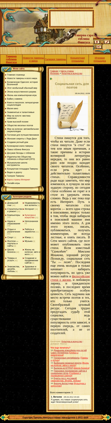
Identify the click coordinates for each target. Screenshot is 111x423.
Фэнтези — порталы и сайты (12, 243)
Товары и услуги (12, 259)
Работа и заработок (30, 230)
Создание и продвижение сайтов (31, 260)
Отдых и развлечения (13, 230)
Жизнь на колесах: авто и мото (32, 251)
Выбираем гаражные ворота (67, 363)
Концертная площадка (77, 59)
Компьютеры (13, 215)
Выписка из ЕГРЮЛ (63, 368)
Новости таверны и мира (33, 59)
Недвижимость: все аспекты (32, 204)
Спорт (10, 237)
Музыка (29, 241)
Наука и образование (13, 222)
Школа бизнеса (11, 250)
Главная (54, 71)
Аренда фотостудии (63, 383)
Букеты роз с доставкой (65, 378)
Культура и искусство (30, 216)
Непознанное (31, 221)
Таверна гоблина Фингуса (11, 59)
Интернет (29, 209)
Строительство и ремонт (14, 210)
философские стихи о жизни (70, 278)
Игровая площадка (100, 59)
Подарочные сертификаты (67, 358)
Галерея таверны (55, 59)
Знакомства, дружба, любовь (13, 268)
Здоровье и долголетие (30, 267)
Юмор (28, 237)
